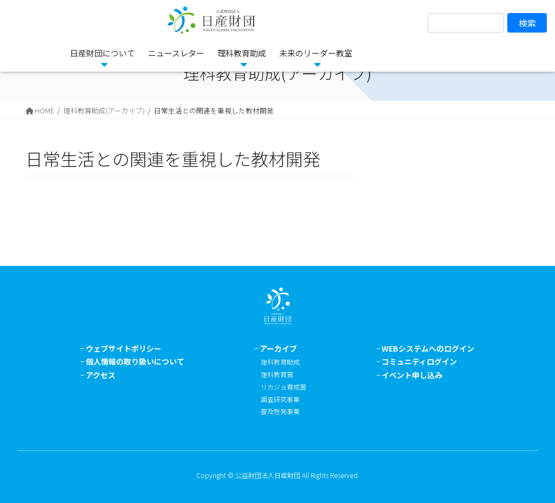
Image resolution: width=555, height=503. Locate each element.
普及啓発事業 (280, 411)
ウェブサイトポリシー (124, 348)
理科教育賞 (277, 374)
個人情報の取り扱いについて (135, 361)
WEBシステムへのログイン (428, 348)
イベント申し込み (412, 375)
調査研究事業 (280, 399)
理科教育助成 (280, 361)
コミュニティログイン (419, 361)
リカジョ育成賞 (283, 386)
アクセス (100, 375)
